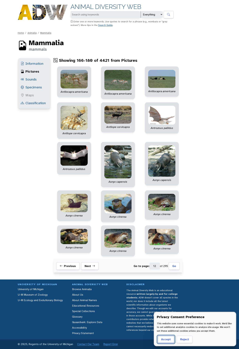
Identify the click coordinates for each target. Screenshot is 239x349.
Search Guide (105, 25)
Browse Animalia (82, 289)
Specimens (31, 87)
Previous (68, 266)
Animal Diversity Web (105, 6)
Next (90, 266)
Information (32, 63)
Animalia (32, 32)
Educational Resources (85, 305)
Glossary (77, 316)
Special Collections (83, 311)
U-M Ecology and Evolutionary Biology (40, 300)
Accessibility (79, 327)
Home (21, 32)
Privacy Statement (83, 333)
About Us (77, 294)
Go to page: (142, 266)
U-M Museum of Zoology (33, 294)
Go (174, 266)
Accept (166, 339)
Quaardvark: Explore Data (87, 322)
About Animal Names (84, 300)
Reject (184, 339)
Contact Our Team (88, 344)
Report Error (110, 344)
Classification (33, 103)
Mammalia (45, 32)
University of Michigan (31, 289)
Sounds (29, 79)
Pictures (30, 71)
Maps (27, 95)
